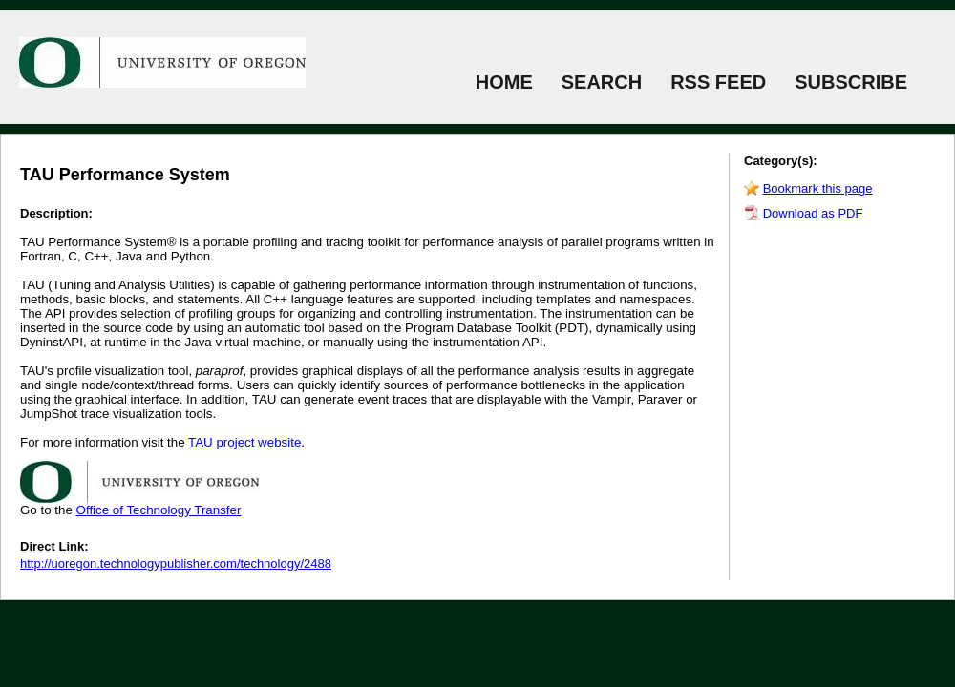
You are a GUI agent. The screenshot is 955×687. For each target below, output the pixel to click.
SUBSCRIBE (851, 82)
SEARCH (602, 82)
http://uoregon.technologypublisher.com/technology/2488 (175, 563)
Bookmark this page (818, 188)
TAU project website (244, 442)
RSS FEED (718, 82)
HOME (504, 82)
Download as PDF (813, 213)
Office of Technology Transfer (159, 510)
